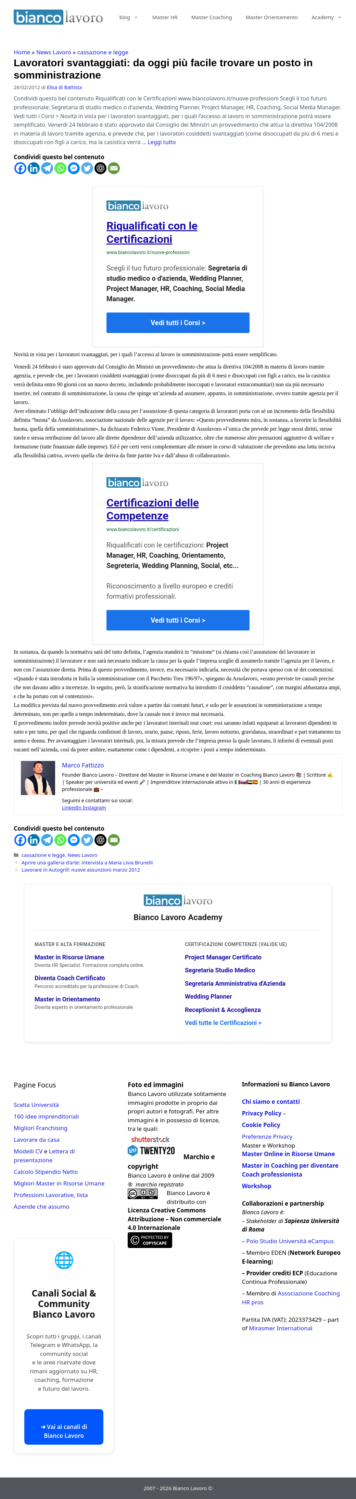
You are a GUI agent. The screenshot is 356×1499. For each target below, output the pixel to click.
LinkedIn (72, 807)
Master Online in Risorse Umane (288, 1154)
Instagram (94, 807)
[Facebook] (20, 168)
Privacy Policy (262, 1113)
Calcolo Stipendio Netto (46, 1172)
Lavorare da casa (37, 1139)
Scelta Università (36, 1105)
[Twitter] (87, 168)
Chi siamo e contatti (271, 1102)
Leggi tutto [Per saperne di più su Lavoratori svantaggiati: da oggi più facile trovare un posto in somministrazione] (162, 142)
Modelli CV (28, 1151)
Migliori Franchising (40, 1128)
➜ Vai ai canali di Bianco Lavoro (64, 1431)
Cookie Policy (261, 1125)
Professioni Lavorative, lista (51, 1195)
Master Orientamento (272, 17)
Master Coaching (211, 17)
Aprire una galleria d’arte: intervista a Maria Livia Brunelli (87, 862)
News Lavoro (53, 52)
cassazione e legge (102, 52)
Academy (330, 17)
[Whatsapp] (60, 168)
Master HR (165, 17)
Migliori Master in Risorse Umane (59, 1183)
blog (132, 17)
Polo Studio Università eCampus (290, 1241)
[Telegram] (47, 168)
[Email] (114, 168)
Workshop (256, 1186)
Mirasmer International (280, 1328)
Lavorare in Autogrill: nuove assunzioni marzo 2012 (81, 869)
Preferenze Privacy (267, 1136)
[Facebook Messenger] (74, 168)
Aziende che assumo (41, 1206)
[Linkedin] (34, 168)
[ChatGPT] (100, 168)
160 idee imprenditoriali (46, 1116)
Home (22, 52)
